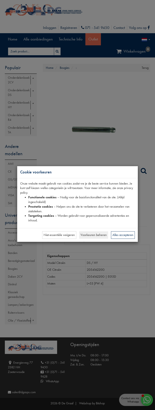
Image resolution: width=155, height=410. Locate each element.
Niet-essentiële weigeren (59, 235)
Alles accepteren (122, 235)
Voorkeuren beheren (94, 235)
